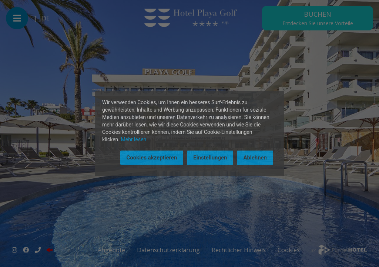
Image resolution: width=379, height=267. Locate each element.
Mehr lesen (134, 139)
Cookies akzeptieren (152, 157)
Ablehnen (255, 157)
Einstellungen (210, 157)
